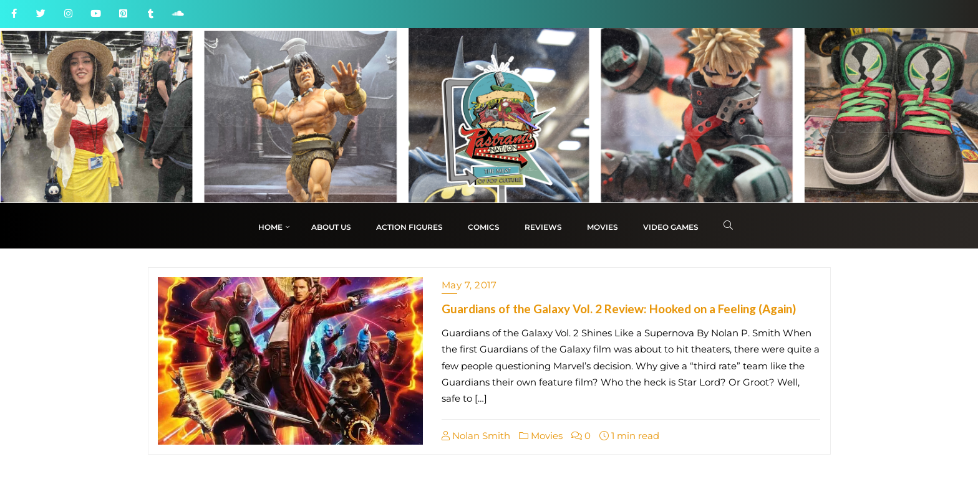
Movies (541, 436)
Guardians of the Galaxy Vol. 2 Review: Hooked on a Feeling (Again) (619, 308)
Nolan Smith (476, 436)
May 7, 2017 (469, 285)
